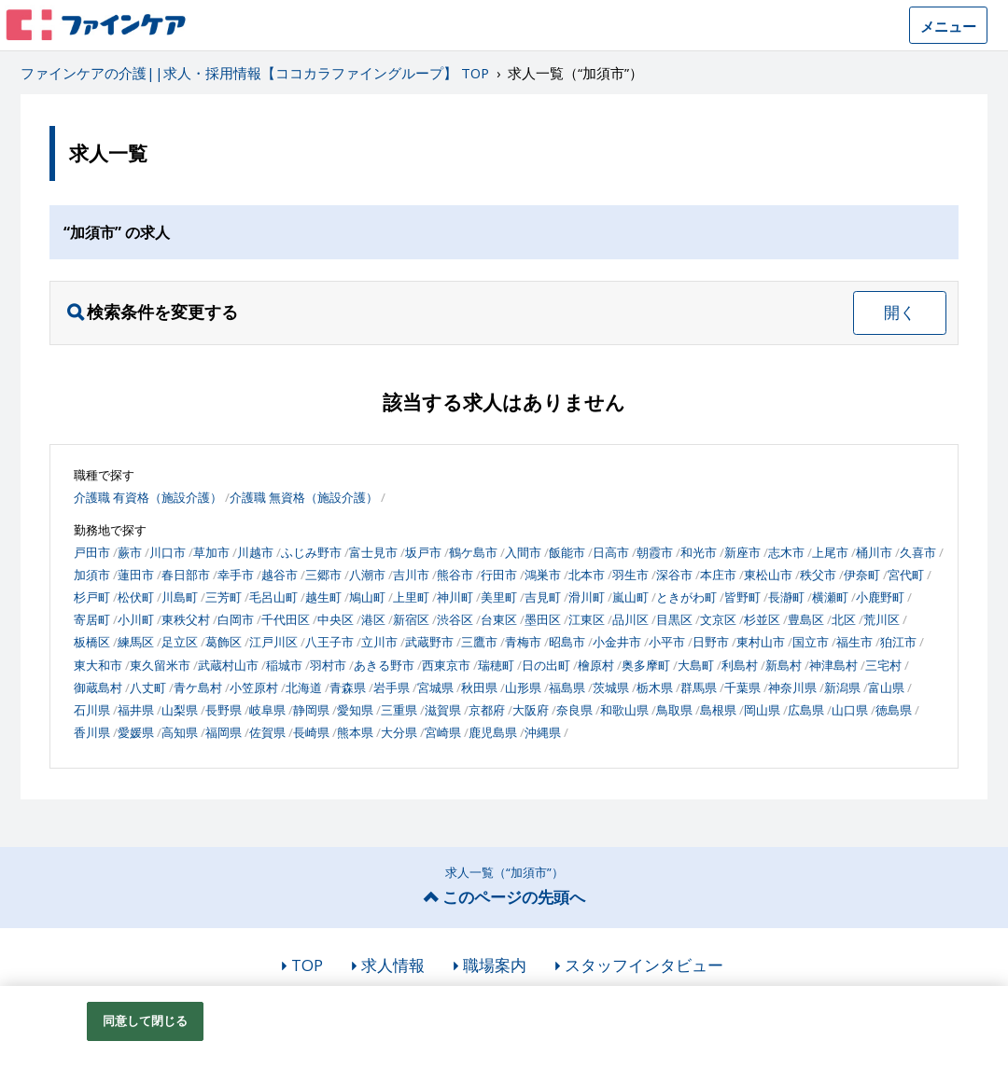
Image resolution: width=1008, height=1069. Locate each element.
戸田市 (92, 552)
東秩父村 (185, 619)
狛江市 (898, 641)
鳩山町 (367, 597)
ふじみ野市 (311, 552)
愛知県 (355, 709)
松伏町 (136, 597)
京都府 (487, 709)
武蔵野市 (429, 641)
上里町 (411, 597)
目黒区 (674, 619)
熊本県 (355, 732)
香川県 (92, 732)
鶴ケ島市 (473, 552)
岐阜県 (267, 709)
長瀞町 (786, 597)
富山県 (886, 687)
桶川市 (874, 552)
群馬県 (698, 687)
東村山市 (760, 641)
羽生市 (630, 574)
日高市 (611, 552)
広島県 (806, 709)
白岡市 (235, 619)
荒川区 (881, 619)
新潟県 (842, 687)
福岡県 (223, 732)
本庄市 (718, 574)
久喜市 (918, 552)
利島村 (739, 665)
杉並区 (762, 619)
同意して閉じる (146, 1020)
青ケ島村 (198, 687)
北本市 (586, 574)
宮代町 (906, 574)
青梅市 (523, 641)
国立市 (810, 641)
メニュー (948, 26)
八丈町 (148, 687)
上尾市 (830, 552)
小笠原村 (254, 687)
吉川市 (411, 574)
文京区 (718, 619)
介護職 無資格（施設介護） (304, 497)
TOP (307, 965)
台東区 (499, 619)
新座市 (742, 552)
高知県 (179, 732)
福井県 (136, 709)
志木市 (786, 552)
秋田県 (479, 687)
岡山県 (762, 709)
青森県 (347, 687)
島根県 (718, 709)
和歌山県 (624, 709)
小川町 (136, 619)
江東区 (586, 619)
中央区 (335, 619)
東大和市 (98, 665)
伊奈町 (862, 574)
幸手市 (235, 574)
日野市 (711, 641)
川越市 (255, 552)
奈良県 (574, 709)
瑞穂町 (496, 665)
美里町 (499, 597)
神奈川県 (792, 687)
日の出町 (546, 665)
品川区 (630, 619)
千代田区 (285, 619)
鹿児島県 (493, 732)
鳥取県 (674, 709)
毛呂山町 (273, 597)
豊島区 (806, 619)
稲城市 (284, 665)
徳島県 (893, 709)
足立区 (179, 641)
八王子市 (329, 641)
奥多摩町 (646, 665)
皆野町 (742, 597)
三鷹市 (479, 641)
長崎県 (311, 732)
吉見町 (543, 597)
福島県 (567, 687)
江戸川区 (273, 641)
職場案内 (494, 965)
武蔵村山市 (228, 665)
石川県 (92, 709)
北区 (844, 619)
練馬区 (136, 641)
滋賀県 (443, 709)
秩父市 (818, 574)
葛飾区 (223, 641)
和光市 (698, 552)
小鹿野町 (880, 597)
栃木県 (655, 687)
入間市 (523, 552)
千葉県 (742, 687)
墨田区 (543, 619)
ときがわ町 (686, 597)
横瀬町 (830, 597)
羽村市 (328, 665)
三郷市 (323, 574)
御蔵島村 (98, 687)
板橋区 (92, 641)
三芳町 (223, 597)
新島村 (783, 665)
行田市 (499, 574)
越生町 (323, 597)
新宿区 (411, 619)
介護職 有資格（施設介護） (148, 497)
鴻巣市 (543, 574)
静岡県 (311, 709)
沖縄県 (543, 732)
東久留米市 (160, 665)
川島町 (179, 597)
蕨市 (130, 552)
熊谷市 (455, 574)
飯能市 (567, 552)
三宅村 (883, 665)
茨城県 (611, 687)
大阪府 (530, 709)
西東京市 (446, 665)
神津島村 (833, 665)
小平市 (667, 641)
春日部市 (185, 574)
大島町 (696, 665)
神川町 (455, 597)
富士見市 (373, 552)
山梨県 (179, 709)
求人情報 (393, 965)
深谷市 (674, 574)
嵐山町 (630, 597)
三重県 (399, 709)
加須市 (92, 574)
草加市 (211, 552)
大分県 (399, 732)
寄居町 (92, 619)
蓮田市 (136, 574)
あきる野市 (384, 665)
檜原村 (596, 665)
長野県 (223, 709)
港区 (373, 619)
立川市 (379, 641)
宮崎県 (443, 732)
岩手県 (391, 687)
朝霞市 (655, 552)
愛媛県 (136, 732)
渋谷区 (455, 619)
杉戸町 (92, 597)
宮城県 (435, 687)
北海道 (304, 687)
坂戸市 (423, 552)
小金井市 (617, 641)
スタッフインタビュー (644, 965)
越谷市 (279, 574)
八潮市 (367, 574)
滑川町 (586, 597)
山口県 (850, 709)
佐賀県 (267, 732)
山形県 (523, 687)
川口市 (167, 552)
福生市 (854, 641)
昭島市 (567, 641)
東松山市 (768, 574)
